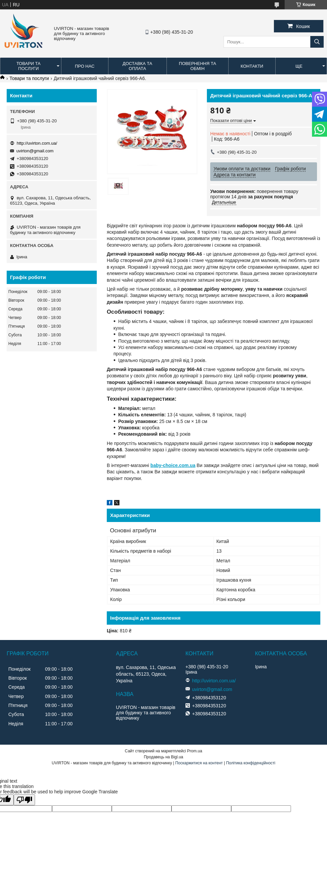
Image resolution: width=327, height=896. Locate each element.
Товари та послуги (28, 66)
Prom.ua (194, 751)
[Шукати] (317, 42)
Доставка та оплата (137, 66)
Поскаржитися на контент (199, 763)
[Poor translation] (24, 799)
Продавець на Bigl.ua (163, 757)
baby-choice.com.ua (173, 465)
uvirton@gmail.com (34, 150)
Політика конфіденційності (250, 763)
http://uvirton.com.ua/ (37, 143)
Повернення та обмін (197, 66)
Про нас (84, 66)
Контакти (252, 66)
